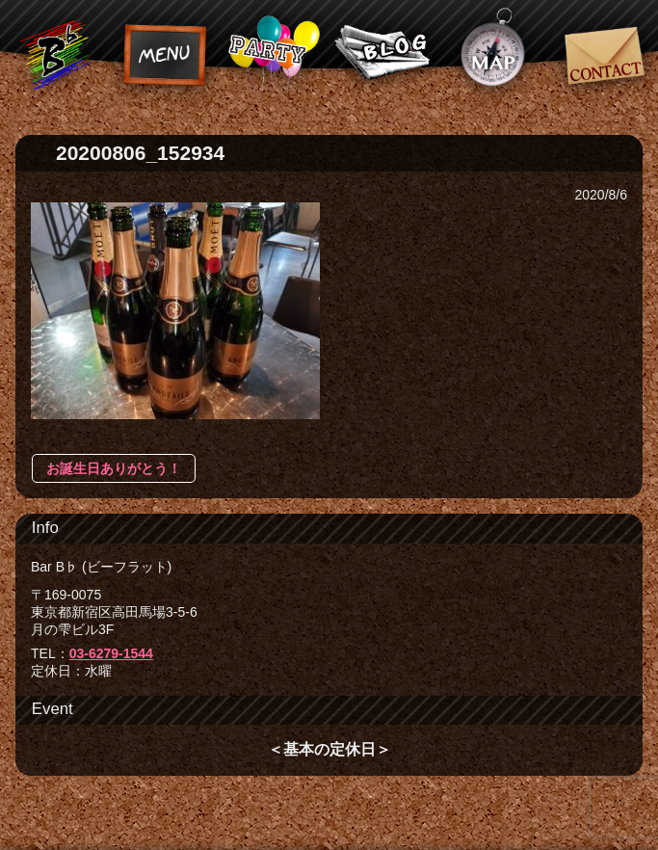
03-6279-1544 (111, 653)
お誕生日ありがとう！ (113, 468)
